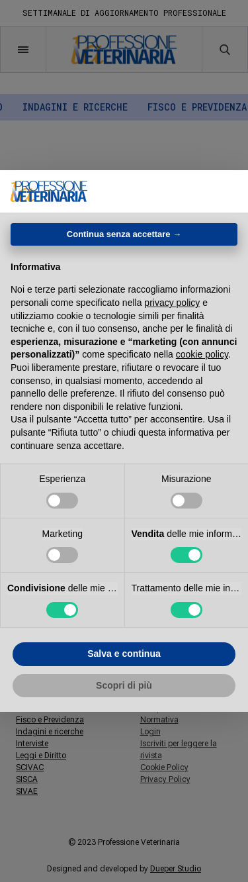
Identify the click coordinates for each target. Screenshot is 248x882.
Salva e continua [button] (123, 653)
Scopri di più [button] (124, 685)
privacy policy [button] (172, 302)
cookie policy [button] (202, 354)
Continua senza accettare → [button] (124, 234)
